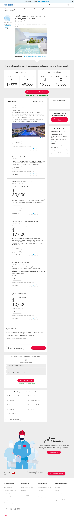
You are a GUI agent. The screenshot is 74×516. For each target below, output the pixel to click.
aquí (54, 138)
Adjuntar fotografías (15, 348)
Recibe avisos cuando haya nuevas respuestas (35, 56)
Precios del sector (8, 493)
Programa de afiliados (60, 500)
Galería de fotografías (9, 503)
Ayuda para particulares (27, 487)
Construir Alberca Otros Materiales (17, 372)
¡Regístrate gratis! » (43, 1)
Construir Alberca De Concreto (16, 365)
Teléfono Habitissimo (60, 493)
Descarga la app (42, 496)
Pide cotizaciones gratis (56, 473)
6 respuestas (18, 56)
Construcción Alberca (34, 9)
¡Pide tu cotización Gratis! (59, 151)
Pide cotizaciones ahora (59, 119)
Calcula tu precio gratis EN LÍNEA (37, 92)
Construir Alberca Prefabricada (16, 369)
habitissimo (7, 9)
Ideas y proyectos (8, 500)
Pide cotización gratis (26, 380)
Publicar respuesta (38, 348)
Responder (17, 142)
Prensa (56, 496)
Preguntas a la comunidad (19, 9)
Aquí (52, 141)
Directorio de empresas (10, 490)
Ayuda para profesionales (44, 487)
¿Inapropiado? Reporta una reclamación (22, 146)
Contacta (57, 490)
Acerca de (57, 487)
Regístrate (23, 490)
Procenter (40, 493)
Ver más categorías (13, 419)
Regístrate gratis (53, 452)
